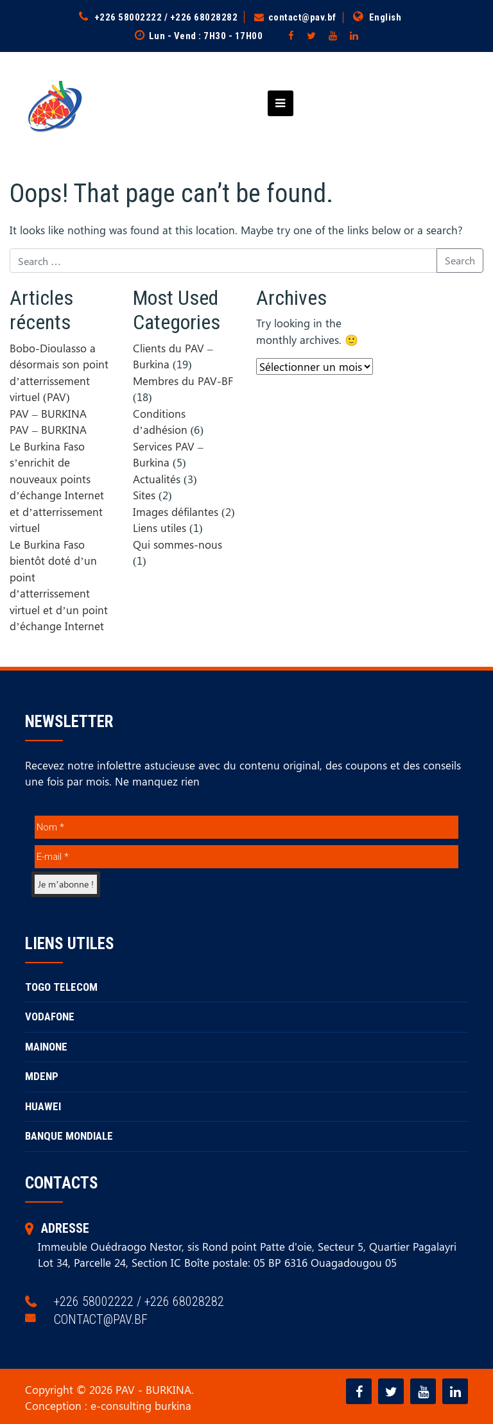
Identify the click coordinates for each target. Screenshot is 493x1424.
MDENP (41, 1076)
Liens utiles (159, 527)
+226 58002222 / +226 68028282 (166, 17)
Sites (144, 495)
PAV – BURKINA (48, 413)
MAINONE (46, 1046)
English (385, 17)
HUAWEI (43, 1106)
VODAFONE (49, 1016)
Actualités (156, 479)
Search (460, 260)
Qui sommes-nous (177, 544)
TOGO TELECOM (61, 987)
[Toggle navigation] (276, 103)
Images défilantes (175, 511)
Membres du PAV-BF (183, 380)
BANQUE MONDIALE (69, 1135)
